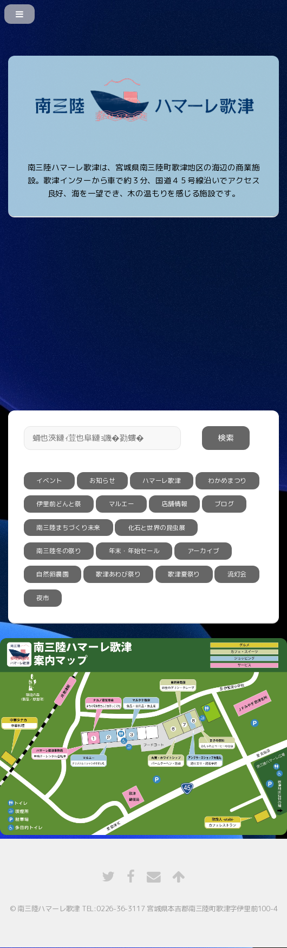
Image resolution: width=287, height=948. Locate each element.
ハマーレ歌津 (161, 480)
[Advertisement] (143, 300)
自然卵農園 (52, 574)
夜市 (42, 597)
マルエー (121, 503)
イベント (49, 480)
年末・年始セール (134, 550)
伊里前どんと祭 (58, 503)
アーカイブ (203, 550)
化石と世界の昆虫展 (156, 527)
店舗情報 (174, 503)
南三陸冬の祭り (58, 550)
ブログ (223, 503)
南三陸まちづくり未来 (68, 527)
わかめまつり (227, 480)
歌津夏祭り (184, 574)
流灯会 (236, 574)
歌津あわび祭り (118, 574)
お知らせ (102, 480)
